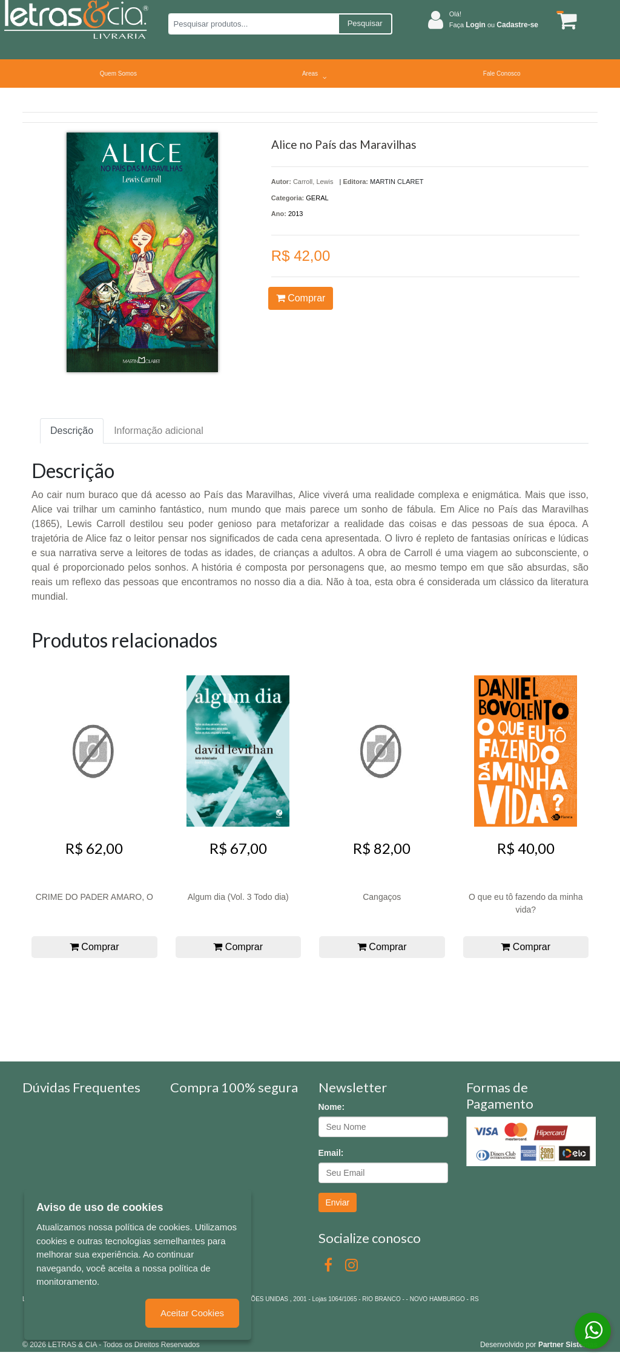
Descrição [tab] (71, 430)
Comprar (301, 298)
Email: (331, 1153)
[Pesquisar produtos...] (253, 23)
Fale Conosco (502, 73)
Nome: (331, 1107)
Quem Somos (118, 73)
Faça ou (493, 24)
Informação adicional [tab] (158, 430)
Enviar (338, 1202)
